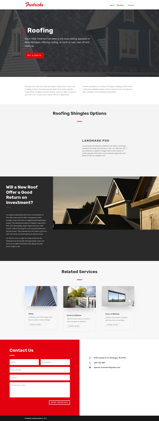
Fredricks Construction (33, 418)
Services (120, 5)
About (112, 5)
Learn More (35, 324)
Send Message (59, 402)
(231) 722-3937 (99, 363)
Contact (131, 5)
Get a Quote (34, 55)
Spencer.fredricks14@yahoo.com (107, 367)
